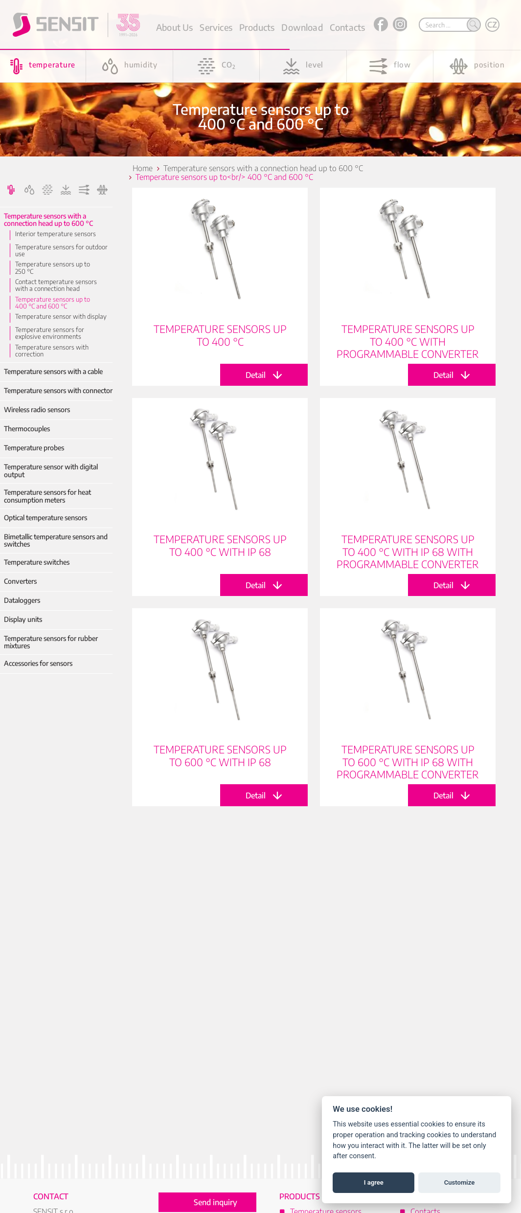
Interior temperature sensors (55, 233)
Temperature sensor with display (61, 316)
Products (256, 27)
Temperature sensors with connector (58, 390)
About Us (174, 27)
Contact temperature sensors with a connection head (56, 285)
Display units (23, 619)
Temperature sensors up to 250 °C (52, 268)
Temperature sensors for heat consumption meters (47, 496)
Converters (20, 581)
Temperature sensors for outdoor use (61, 250)
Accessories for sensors (38, 663)
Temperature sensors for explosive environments (49, 333)
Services (216, 27)
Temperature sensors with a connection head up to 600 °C (48, 219)
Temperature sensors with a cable (53, 371)
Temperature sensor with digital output (51, 470)
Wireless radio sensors (37, 409)
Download (301, 27)
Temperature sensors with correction (52, 351)
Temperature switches (36, 562)
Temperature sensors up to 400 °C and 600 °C (52, 303)
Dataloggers (22, 600)
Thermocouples (27, 428)
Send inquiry (215, 1202)
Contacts (347, 27)
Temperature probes (34, 447)
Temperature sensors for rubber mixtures (51, 642)
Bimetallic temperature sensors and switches (56, 540)
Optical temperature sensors (45, 517)
